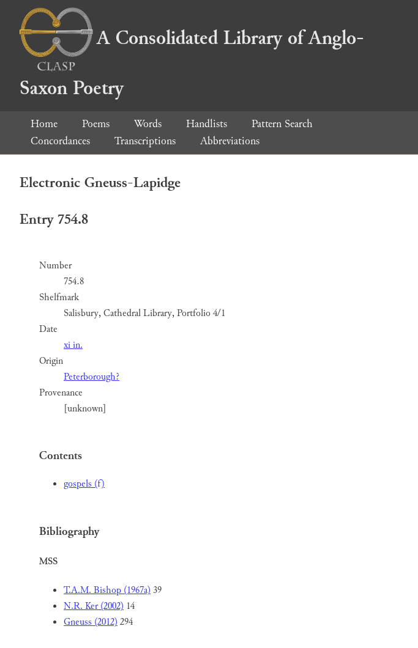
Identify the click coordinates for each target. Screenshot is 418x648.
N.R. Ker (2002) (94, 606)
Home (44, 123)
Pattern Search (282, 123)
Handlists (206, 123)
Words (148, 123)
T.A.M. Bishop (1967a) (107, 590)
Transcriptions (145, 141)
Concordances (60, 141)
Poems (96, 123)
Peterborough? (91, 377)
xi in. (73, 345)
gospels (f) (84, 484)
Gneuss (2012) (91, 622)
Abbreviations (229, 141)
